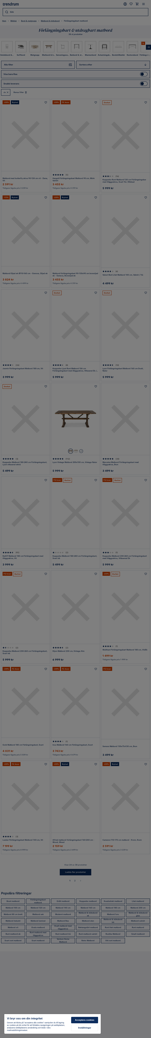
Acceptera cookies (84, 1020)
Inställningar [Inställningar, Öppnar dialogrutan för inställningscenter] (84, 1028)
